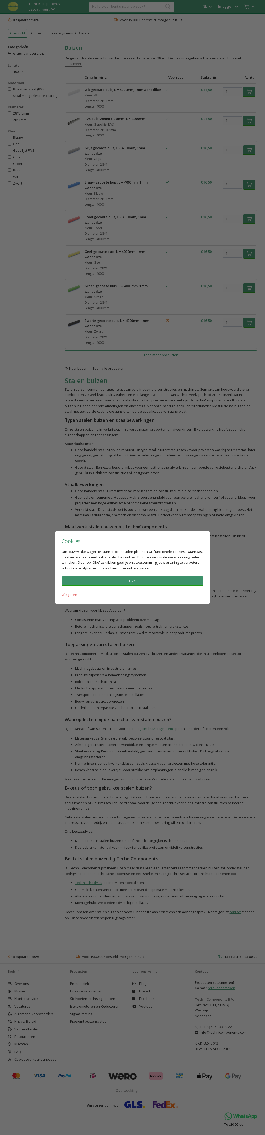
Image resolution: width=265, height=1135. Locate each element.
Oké (132, 580)
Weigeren (69, 594)
